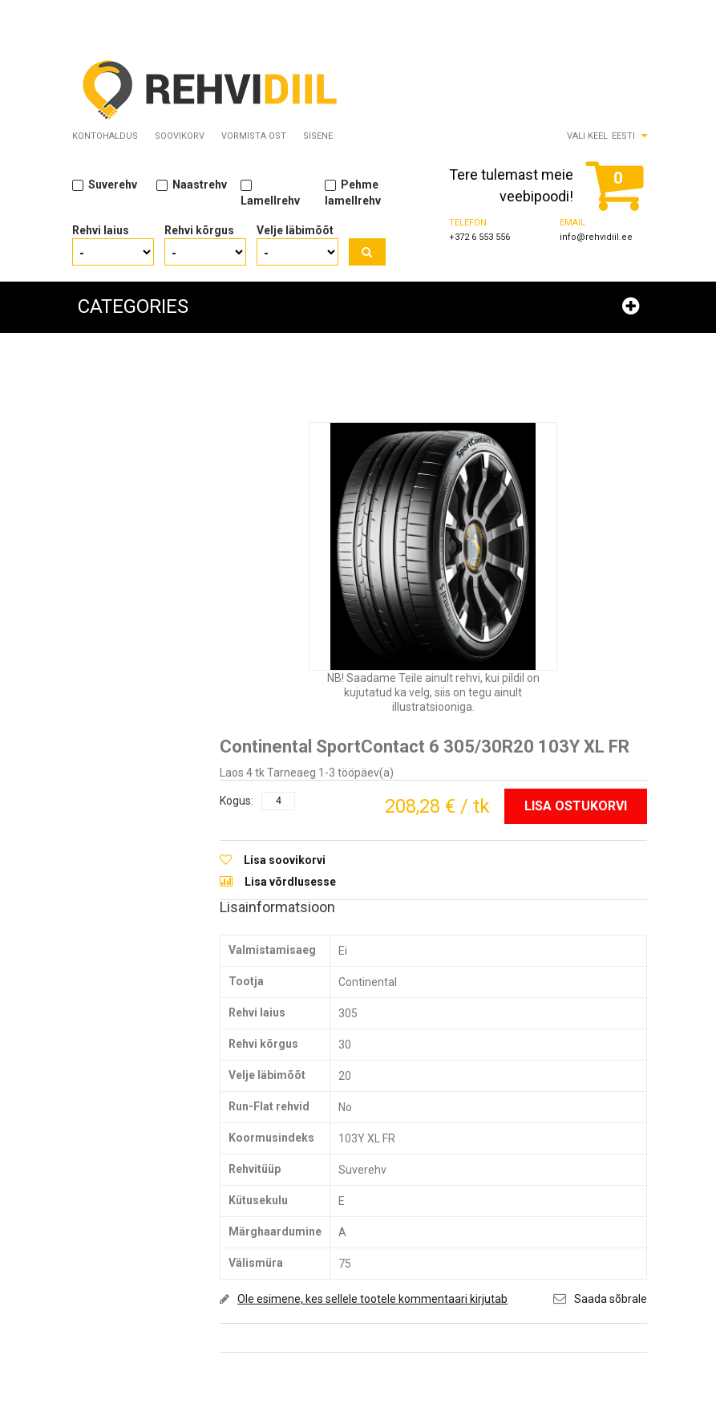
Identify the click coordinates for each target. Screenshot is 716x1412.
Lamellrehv (270, 192)
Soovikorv (179, 137)
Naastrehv (191, 185)
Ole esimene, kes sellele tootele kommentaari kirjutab (372, 1298)
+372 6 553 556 (479, 238)
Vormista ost (253, 137)
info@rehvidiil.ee (596, 238)
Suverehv (104, 185)
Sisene (318, 137)
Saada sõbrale (610, 1298)
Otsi (367, 252)
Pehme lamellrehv (353, 192)
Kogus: (236, 800)
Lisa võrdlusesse (290, 881)
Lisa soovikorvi (285, 860)
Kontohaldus (105, 137)
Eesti (623, 137)
